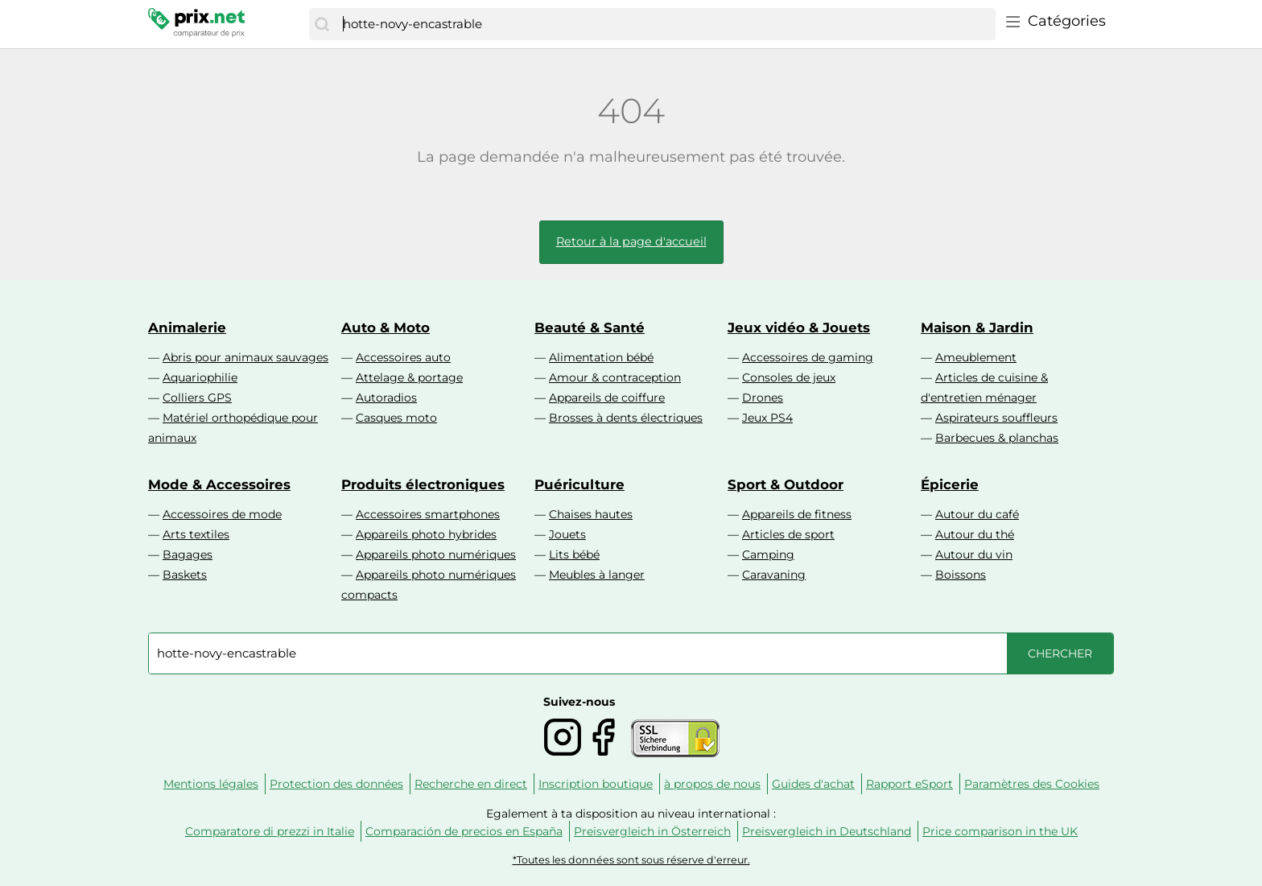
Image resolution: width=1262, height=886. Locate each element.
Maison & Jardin (977, 327)
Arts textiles (196, 534)
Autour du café (977, 514)
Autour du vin (973, 554)
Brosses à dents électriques (626, 417)
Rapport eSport (909, 784)
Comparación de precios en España (464, 831)
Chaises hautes (591, 514)
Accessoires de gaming (807, 357)
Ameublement (976, 357)
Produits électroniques (423, 484)
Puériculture (579, 484)
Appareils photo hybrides (426, 534)
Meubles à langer (597, 574)
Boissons (960, 574)
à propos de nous (712, 784)
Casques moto (396, 417)
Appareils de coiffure (607, 397)
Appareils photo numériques (436, 554)
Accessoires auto (403, 357)
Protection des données (336, 784)
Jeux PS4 (767, 417)
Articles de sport (788, 534)
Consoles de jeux (788, 377)
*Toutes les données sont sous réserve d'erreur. (631, 860)
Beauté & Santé (589, 327)
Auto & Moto (385, 327)
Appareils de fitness (797, 514)
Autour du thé (974, 534)
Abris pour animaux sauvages (245, 357)
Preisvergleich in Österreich (652, 831)
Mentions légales (210, 784)
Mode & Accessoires (219, 484)
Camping (768, 554)
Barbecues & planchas (996, 438)
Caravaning (774, 574)
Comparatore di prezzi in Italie (269, 831)
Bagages (187, 554)
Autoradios (386, 397)
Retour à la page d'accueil (631, 241)
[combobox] (665, 24)
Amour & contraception (615, 377)
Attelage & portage (409, 377)
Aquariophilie (200, 377)
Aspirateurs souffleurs (996, 417)
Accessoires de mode (222, 514)
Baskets (185, 574)
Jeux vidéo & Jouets (799, 327)
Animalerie (187, 327)
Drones (762, 397)
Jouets (567, 534)
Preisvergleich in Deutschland (826, 831)
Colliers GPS (197, 397)
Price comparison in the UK (1000, 831)
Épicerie (950, 484)
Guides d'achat (813, 784)
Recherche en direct (470, 784)
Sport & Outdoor (785, 484)
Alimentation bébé (601, 357)
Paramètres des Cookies (1031, 784)
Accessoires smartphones (428, 514)
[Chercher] (322, 24)
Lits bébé (574, 554)
